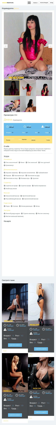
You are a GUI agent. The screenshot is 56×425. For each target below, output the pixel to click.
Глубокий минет (43, 172)
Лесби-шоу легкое (11, 188)
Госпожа (15, 206)
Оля (30, 415)
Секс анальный (32, 162)
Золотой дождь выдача (13, 213)
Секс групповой (45, 162)
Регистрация (44, 2)
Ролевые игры (25, 178)
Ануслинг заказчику (12, 172)
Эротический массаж (28, 196)
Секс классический (11, 162)
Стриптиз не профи (12, 185)
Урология (35, 178)
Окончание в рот (19, 175)
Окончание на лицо (12, 178)
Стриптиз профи (26, 185)
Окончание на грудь (33, 175)
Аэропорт (24, 139)
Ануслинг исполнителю (28, 172)
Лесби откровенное (40, 185)
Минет (23, 162)
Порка (8, 206)
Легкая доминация (26, 206)
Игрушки (8, 175)
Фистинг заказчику (43, 213)
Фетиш (38, 206)
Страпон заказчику (29, 213)
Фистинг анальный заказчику (15, 216)
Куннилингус (10, 165)
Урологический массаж (31, 199)
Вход (51, 2)
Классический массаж (12, 196)
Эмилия (5, 418)
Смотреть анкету (15, 345)
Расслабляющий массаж (13, 199)
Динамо (33, 140)
